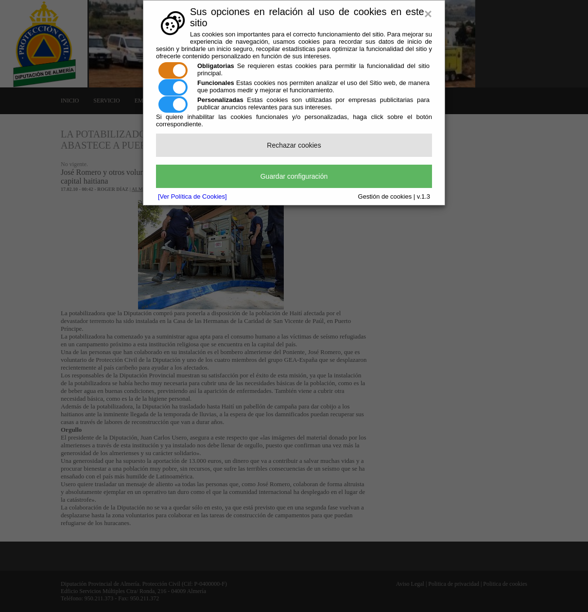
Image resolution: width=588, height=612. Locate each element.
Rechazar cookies (294, 145)
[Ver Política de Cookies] (192, 196)
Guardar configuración (294, 176)
